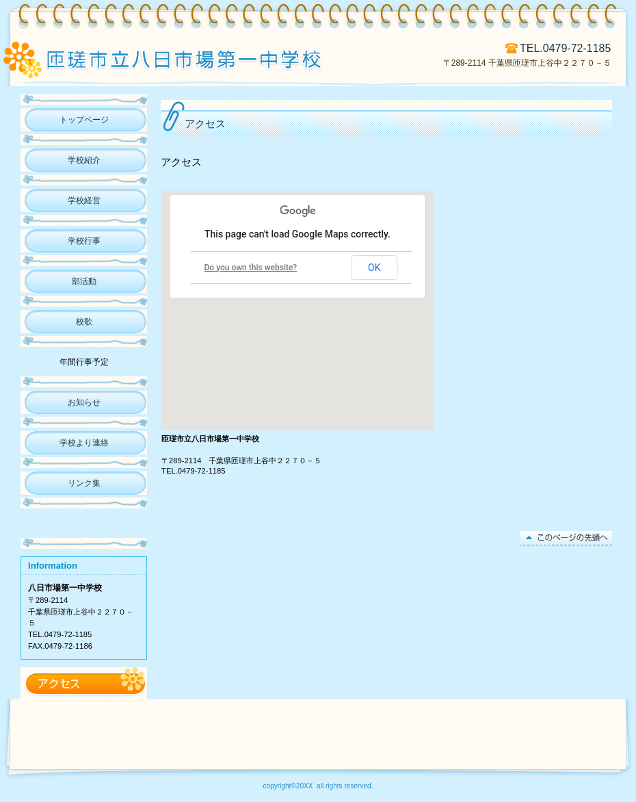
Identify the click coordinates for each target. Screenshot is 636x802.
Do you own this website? (250, 267)
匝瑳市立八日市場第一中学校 (197, 58)
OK (374, 267)
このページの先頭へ (566, 538)
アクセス (84, 683)
